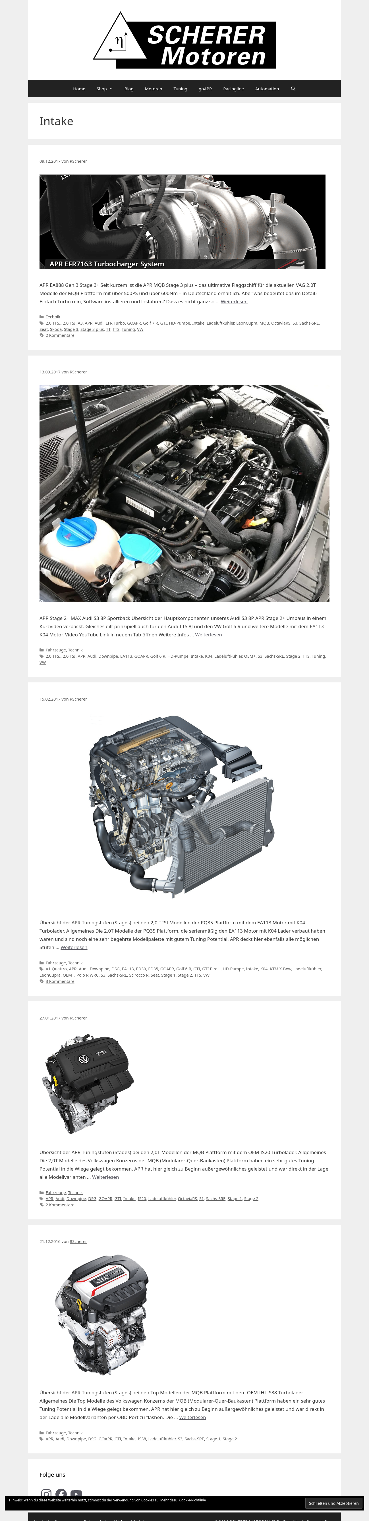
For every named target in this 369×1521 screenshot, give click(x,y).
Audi (99, 323)
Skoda (56, 329)
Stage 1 (168, 975)
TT (108, 329)
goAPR (205, 88)
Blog (129, 88)
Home (79, 88)
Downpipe (108, 656)
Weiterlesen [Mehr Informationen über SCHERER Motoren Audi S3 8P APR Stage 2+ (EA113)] (208, 634)
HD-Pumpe (179, 323)
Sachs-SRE (309, 323)
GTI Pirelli (211, 968)
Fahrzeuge (56, 650)
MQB (264, 323)
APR (89, 323)
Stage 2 (293, 656)
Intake (198, 323)
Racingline (233, 88)
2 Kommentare (60, 335)
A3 (80, 323)
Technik (53, 316)
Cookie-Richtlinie (192, 1500)
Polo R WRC (87, 975)
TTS (116, 329)
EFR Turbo (115, 323)
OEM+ (250, 656)
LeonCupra (246, 323)
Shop (108, 88)
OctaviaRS (281, 323)
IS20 (142, 1198)
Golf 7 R (150, 323)
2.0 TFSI (53, 323)
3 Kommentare (60, 981)
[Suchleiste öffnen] (293, 88)
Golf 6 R (157, 656)
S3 (295, 323)
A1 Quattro (56, 968)
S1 (201, 1198)
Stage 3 (71, 329)
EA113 (126, 656)
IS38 (142, 1438)
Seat (44, 329)
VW (140, 329)
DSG (115, 968)
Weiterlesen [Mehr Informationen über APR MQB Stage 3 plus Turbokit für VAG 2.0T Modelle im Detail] (234, 301)
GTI (163, 323)
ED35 (153, 968)
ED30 (141, 968)
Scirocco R (138, 975)
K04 (208, 656)
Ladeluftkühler (220, 323)
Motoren (153, 88)
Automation (267, 88)
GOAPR (134, 323)
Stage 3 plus (92, 329)
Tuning (180, 88)
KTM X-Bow (280, 968)
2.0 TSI (69, 323)
